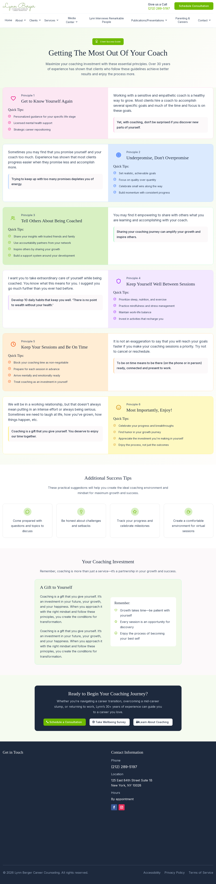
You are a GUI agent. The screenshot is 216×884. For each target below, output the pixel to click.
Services (49, 20)
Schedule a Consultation (65, 722)
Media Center (71, 20)
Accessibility (152, 872)
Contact (203, 20)
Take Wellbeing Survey (111, 722)
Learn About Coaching (154, 722)
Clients (33, 20)
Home (8, 20)
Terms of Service (201, 872)
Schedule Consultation (194, 6)
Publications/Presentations (147, 20)
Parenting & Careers (183, 20)
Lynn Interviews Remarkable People (106, 20)
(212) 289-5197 (159, 8)
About (19, 20)
